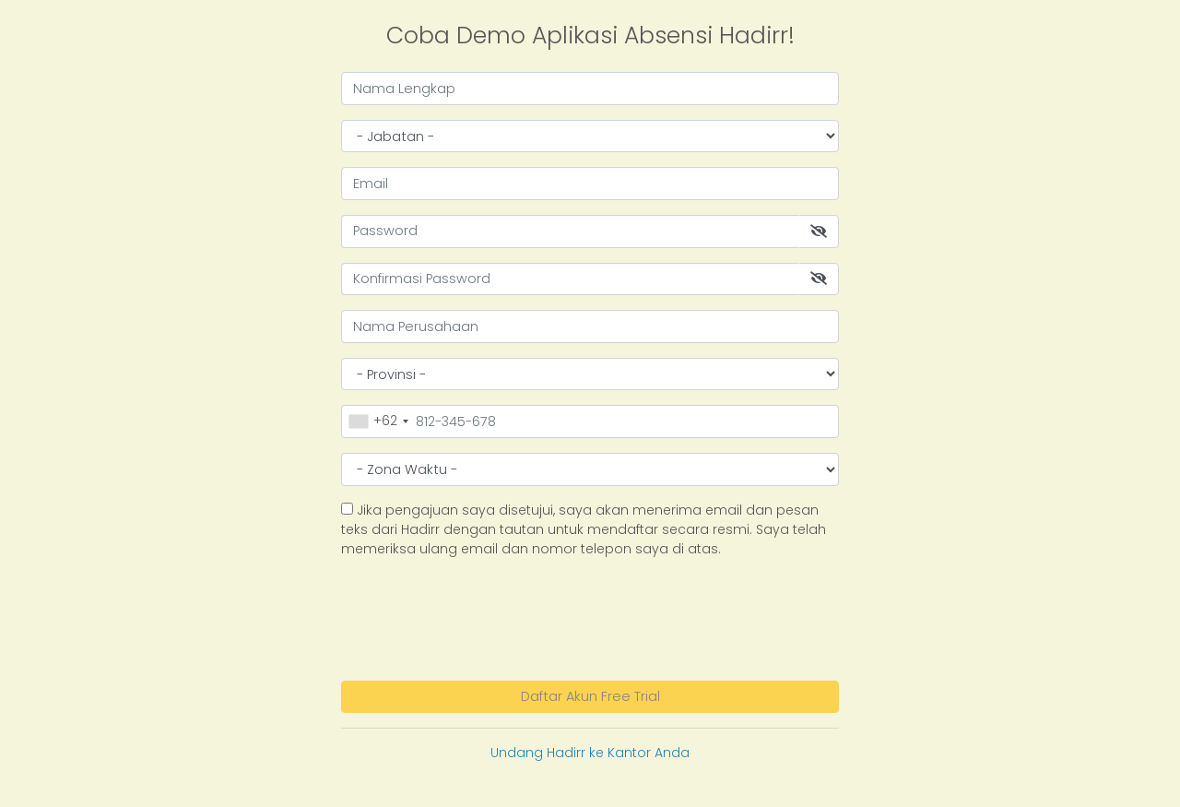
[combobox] (378, 421)
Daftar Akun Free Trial (590, 696)
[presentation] (481, 617)
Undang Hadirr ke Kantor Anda (590, 752)
